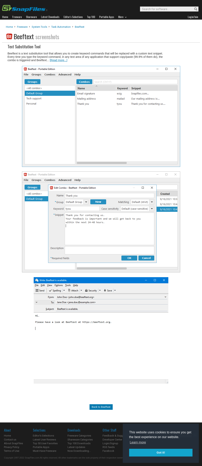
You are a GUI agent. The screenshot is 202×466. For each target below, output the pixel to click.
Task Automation (61, 26)
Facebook (108, 450)
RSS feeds (109, 447)
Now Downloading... (79, 450)
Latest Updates (76, 447)
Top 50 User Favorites (45, 443)
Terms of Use (11, 450)
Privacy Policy (11, 447)
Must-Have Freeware (44, 450)
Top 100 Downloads (79, 443)
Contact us (10, 439)
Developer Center (112, 439)
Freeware (22, 26)
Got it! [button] (161, 452)
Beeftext (79, 26)
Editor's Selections (43, 435)
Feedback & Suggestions (117, 435)
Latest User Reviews (44, 439)
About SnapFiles (13, 443)
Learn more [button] (138, 442)
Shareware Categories (80, 439)
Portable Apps (41, 447)
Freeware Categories (79, 435)
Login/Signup (110, 443)
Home (9, 26)
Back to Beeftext (101, 406)
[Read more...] (58, 60)
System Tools (39, 26)
